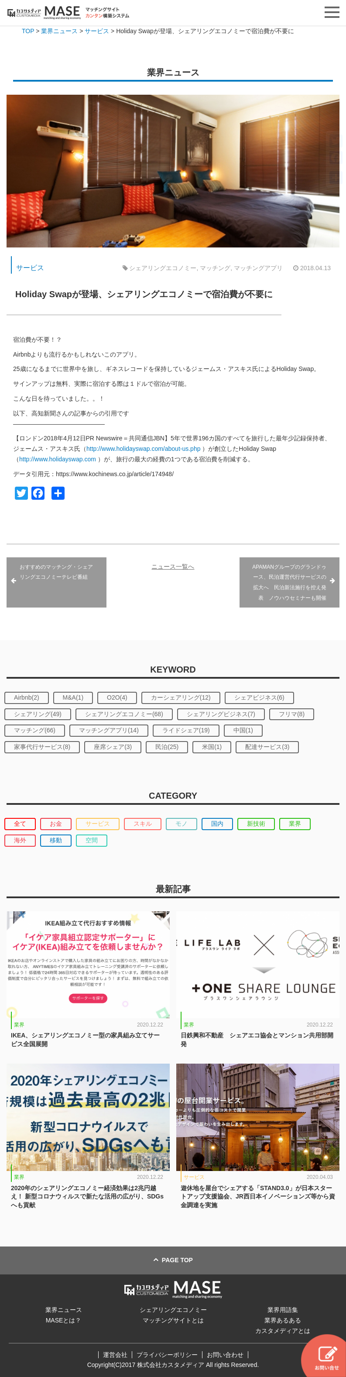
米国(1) (212, 746)
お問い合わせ (225, 1354)
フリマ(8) (292, 714)
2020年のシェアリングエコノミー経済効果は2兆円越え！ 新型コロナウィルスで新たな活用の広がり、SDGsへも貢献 (87, 1197)
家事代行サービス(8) (42, 746)
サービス (30, 267)
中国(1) (243, 730)
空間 (92, 840)
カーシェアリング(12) (181, 697)
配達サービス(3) (267, 746)
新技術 (256, 823)
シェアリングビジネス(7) (221, 714)
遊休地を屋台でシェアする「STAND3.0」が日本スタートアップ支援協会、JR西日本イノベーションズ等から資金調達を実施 (258, 1197)
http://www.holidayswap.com (57, 459)
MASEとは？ (64, 1320)
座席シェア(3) (113, 746)
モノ (181, 823)
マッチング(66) (34, 730)
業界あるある (282, 1320)
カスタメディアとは (282, 1330)
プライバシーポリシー (167, 1354)
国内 (217, 823)
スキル (143, 823)
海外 (20, 840)
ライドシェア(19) (186, 730)
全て (20, 823)
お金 (56, 823)
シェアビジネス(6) (259, 697)
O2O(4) (117, 697)
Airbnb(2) (26, 697)
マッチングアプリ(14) (109, 730)
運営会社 (115, 1354)
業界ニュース (63, 1309)
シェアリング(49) (38, 714)
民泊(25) (166, 746)
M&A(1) (73, 697)
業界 (295, 823)
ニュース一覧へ (172, 566)
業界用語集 (282, 1309)
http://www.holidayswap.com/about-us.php (143, 448)
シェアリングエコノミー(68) (124, 714)
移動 (56, 840)
